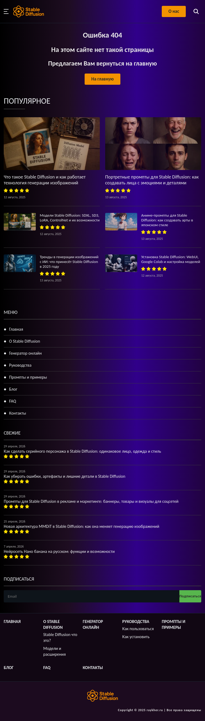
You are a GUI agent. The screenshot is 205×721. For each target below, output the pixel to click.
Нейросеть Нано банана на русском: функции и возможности (59, 551)
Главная (16, 329)
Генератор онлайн (25, 353)
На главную (102, 79)
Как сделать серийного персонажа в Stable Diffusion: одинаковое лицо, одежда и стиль (82, 451)
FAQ (12, 401)
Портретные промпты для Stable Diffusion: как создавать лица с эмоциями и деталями (152, 180)
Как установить (135, 636)
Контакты (17, 413)
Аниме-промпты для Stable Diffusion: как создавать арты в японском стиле (167, 220)
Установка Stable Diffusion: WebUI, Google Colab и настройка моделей (170, 259)
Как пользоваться (138, 628)
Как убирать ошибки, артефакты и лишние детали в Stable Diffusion (64, 476)
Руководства (20, 365)
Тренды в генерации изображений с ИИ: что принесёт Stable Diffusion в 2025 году (69, 261)
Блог (13, 389)
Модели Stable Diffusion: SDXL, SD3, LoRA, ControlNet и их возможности (70, 217)
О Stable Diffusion (24, 341)
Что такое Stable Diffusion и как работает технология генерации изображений (45, 180)
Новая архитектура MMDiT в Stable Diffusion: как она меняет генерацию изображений (81, 526)
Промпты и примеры (28, 377)
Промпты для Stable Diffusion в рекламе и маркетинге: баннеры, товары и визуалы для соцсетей (91, 501)
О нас (173, 11)
